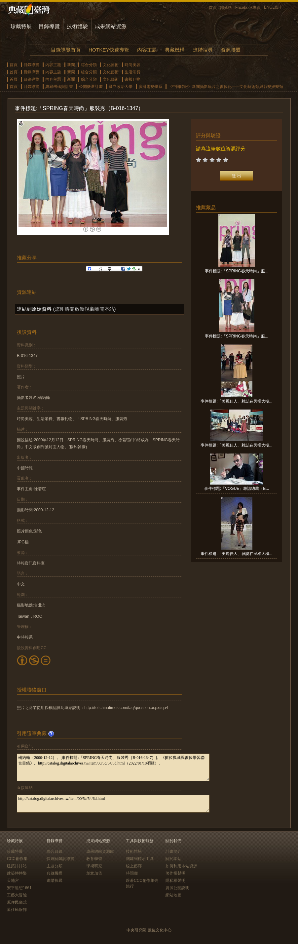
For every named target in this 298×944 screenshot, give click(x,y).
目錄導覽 (49, 26)
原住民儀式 (17, 902)
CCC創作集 (17, 858)
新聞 (71, 64)
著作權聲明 (175, 873)
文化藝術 (111, 64)
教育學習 (94, 858)
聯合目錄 (54, 851)
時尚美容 (132, 64)
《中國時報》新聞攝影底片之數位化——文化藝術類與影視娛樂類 (225, 86)
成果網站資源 (111, 26)
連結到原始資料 (34, 309)
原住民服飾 (17, 909)
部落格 (226, 7)
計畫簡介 (173, 851)
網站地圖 (173, 895)
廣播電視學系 (150, 86)
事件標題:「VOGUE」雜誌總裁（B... (236, 488)
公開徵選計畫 (91, 86)
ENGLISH (272, 7)
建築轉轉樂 (17, 873)
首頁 (213, 7)
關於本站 (173, 858)
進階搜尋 (203, 50)
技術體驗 (77, 26)
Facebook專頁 (248, 7)
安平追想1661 (19, 887)
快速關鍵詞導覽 (60, 858)
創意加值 (94, 873)
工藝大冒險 (17, 895)
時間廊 (132, 873)
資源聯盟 (231, 50)
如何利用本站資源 (181, 866)
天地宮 (13, 880)
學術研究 (94, 866)
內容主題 (147, 50)
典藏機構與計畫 (59, 86)
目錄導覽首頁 (66, 50)
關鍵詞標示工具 (140, 858)
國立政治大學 (120, 86)
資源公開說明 (177, 887)
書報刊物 (132, 79)
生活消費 (132, 72)
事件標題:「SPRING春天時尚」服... (236, 271)
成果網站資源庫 (100, 851)
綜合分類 (89, 64)
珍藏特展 (21, 26)
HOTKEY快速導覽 (109, 50)
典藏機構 (175, 50)
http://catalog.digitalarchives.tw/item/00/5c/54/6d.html (113, 803)
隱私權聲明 (175, 880)
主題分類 (54, 866)
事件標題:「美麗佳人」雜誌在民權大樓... (236, 401)
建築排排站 (17, 866)
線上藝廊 (134, 866)
